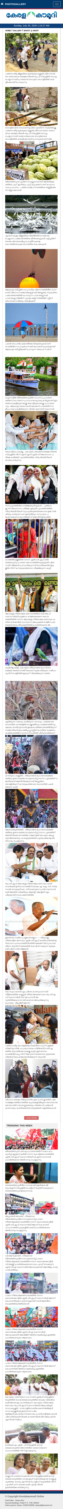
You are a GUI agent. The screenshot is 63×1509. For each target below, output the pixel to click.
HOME (8, 31)
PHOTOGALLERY (13, 4)
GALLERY (17, 31)
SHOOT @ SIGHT (31, 31)
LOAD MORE (31, 1118)
